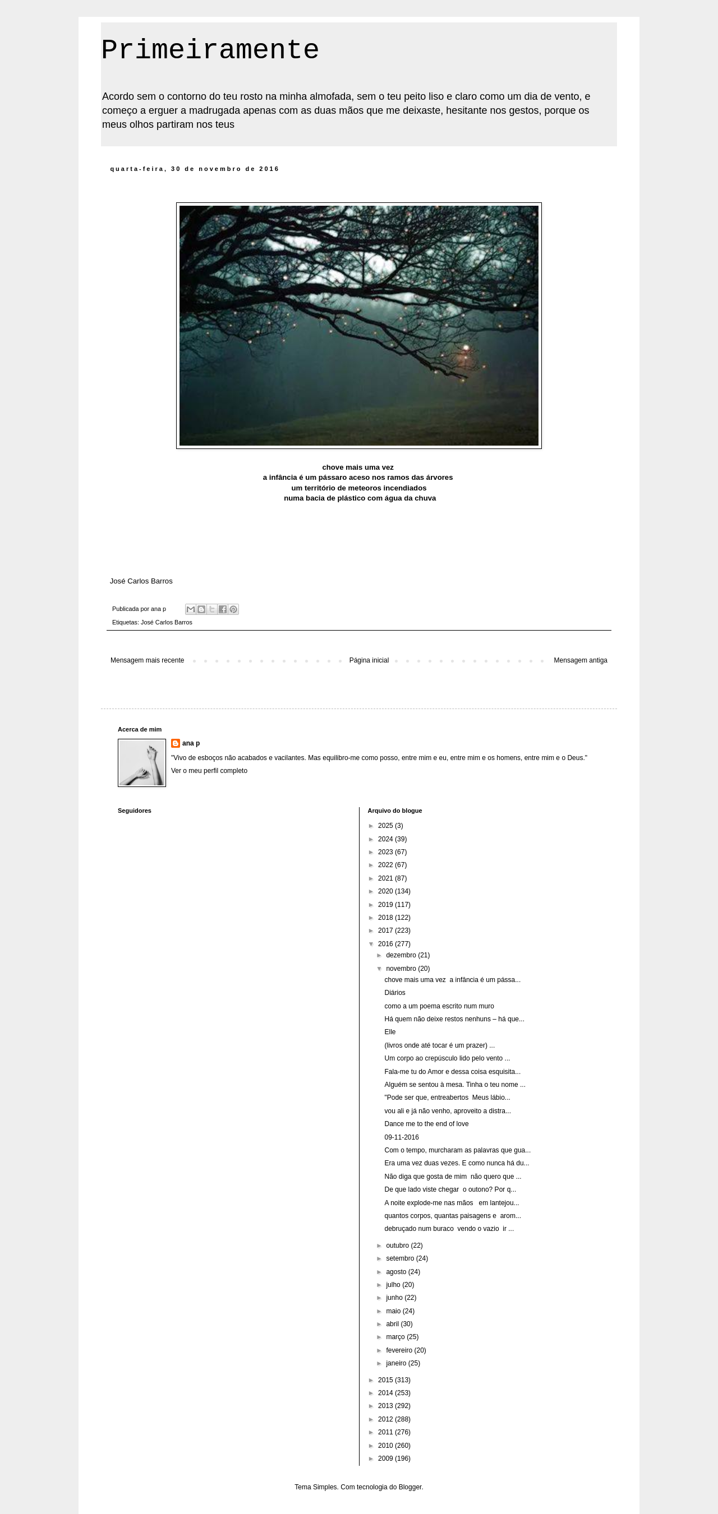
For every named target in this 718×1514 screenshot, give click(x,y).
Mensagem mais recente (147, 660)
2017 (386, 930)
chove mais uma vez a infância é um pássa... (452, 980)
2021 (386, 878)
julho (394, 1285)
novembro (402, 969)
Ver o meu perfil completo (209, 771)
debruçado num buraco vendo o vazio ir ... (449, 1229)
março (396, 1337)
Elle (389, 1032)
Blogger (410, 1487)
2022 (386, 865)
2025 (386, 826)
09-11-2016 (401, 1137)
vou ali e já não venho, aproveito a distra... (447, 1111)
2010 (386, 1446)
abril (393, 1324)
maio (394, 1311)
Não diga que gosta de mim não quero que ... (452, 1176)
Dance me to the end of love (426, 1124)
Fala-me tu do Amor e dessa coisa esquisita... (452, 1072)
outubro (398, 1245)
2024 (386, 839)
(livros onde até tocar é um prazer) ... (439, 1045)
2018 (386, 918)
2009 (386, 1458)
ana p (191, 743)
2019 (386, 905)
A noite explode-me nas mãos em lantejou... (451, 1203)
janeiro (397, 1363)
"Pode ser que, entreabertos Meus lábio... (447, 1097)
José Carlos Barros (166, 622)
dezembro (402, 955)
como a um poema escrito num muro (439, 1006)
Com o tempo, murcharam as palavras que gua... (457, 1150)
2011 (386, 1432)
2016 (386, 944)
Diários (394, 993)
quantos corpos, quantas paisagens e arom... (452, 1216)
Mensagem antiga (580, 660)
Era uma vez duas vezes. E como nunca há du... (456, 1163)
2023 (386, 852)
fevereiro (400, 1350)
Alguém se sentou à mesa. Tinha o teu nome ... (454, 1085)
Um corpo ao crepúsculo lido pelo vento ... (447, 1058)
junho (395, 1298)
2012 (386, 1419)
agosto (397, 1272)
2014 (386, 1393)
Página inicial (369, 660)
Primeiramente (210, 51)
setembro (401, 1258)
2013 (386, 1406)
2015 (386, 1380)
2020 (386, 891)
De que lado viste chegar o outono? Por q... (450, 1189)
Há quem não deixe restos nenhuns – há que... (454, 1019)
